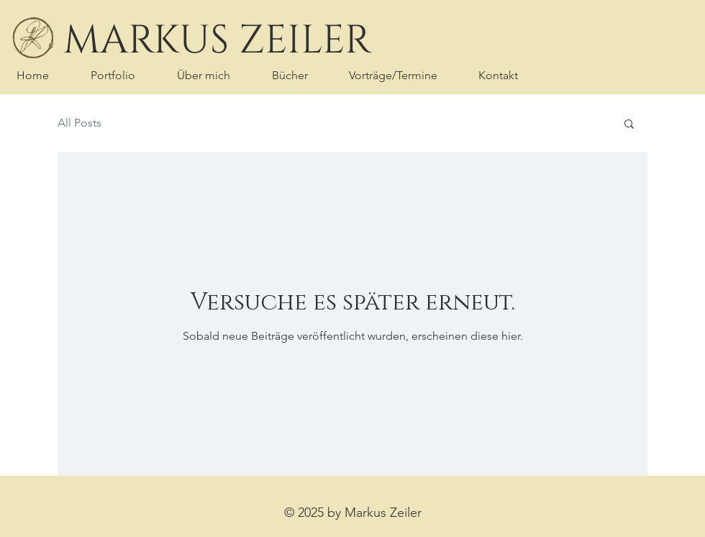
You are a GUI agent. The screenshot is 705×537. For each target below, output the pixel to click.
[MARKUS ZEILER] (217, 40)
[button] (629, 124)
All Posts (79, 123)
